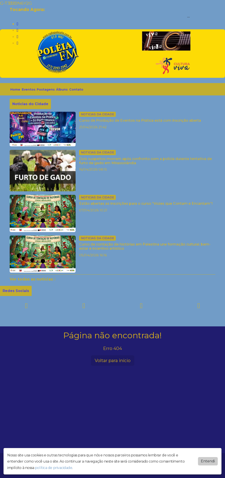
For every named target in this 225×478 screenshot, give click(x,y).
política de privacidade (53, 468)
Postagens (46, 89)
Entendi (208, 461)
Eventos (28, 89)
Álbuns (62, 89)
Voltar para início (113, 360)
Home (15, 89)
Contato (76, 89)
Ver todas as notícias (33, 279)
